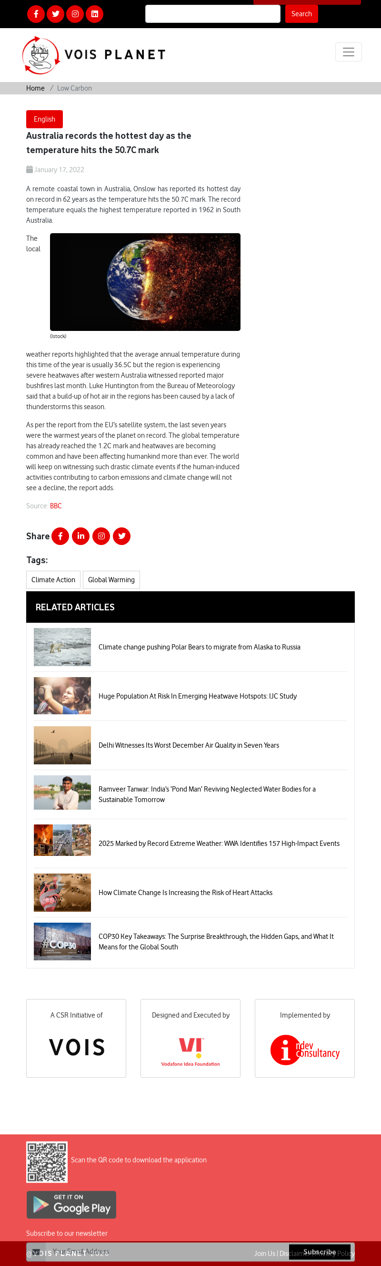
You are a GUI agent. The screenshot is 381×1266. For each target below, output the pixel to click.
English (44, 119)
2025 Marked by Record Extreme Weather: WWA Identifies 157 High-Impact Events (219, 843)
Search (301, 14)
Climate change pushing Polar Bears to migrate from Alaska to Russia (200, 647)
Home (35, 88)
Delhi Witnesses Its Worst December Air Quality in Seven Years (189, 745)
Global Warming (111, 580)
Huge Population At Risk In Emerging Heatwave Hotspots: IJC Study (198, 696)
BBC (56, 506)
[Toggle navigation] (348, 52)
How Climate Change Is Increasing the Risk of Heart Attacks (185, 892)
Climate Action (53, 580)
